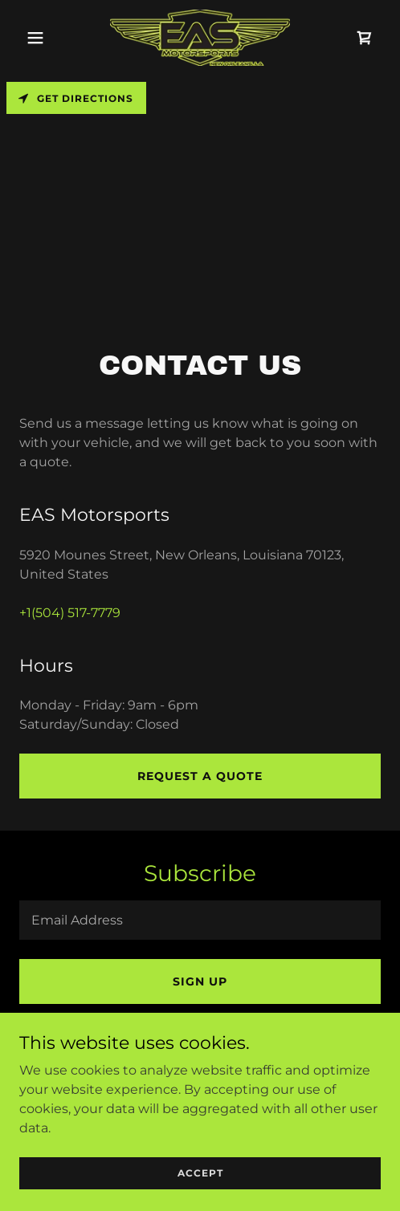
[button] (46, 38)
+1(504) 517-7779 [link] (69, 612)
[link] (200, 37)
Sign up (200, 981)
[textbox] (200, 920)
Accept (200, 1195)
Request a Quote (200, 776)
